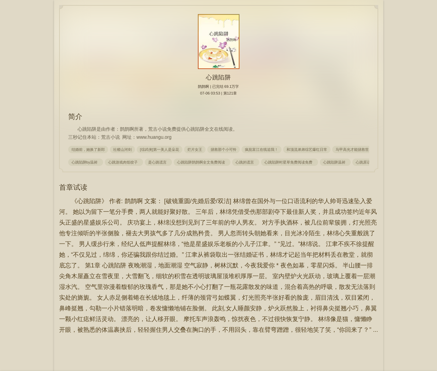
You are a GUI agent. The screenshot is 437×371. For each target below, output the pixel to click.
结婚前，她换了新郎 (88, 149)
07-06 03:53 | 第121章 (218, 93)
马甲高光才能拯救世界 (354, 149)
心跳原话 (364, 162)
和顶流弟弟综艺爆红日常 (307, 149)
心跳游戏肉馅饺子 (124, 162)
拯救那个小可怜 (223, 149)
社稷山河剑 (122, 149)
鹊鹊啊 (203, 86)
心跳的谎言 (245, 162)
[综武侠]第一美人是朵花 (159, 149)
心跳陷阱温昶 (335, 162)
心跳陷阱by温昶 (86, 162)
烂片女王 (194, 149)
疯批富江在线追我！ (261, 149)
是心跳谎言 (158, 162)
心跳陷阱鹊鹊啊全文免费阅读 (202, 162)
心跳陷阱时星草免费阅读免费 (289, 162)
